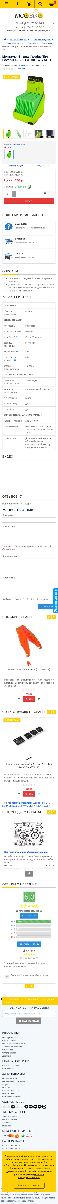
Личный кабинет (9, 1116)
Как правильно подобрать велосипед (26, 852)
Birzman (33, 43)
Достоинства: (10, 556)
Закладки (6, 1123)
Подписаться (28, 1021)
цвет (8, 147)
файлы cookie (29, 1159)
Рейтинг (7, 599)
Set (47, 803)
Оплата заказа (9, 1053)
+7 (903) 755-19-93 (32, 23)
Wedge (36, 803)
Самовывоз (7, 1050)
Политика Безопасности (13, 1043)
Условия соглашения (12, 1047)
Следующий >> (42, 166)
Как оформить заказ (11, 1090)
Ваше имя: (8, 515)
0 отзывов (20, 69)
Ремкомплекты (14, 43)
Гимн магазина (9, 1093)
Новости (6, 1087)
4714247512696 (42, 806)
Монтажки (13, 803)
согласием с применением (37, 1168)
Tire (43, 803)
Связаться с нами (10, 1065)
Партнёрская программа (13, 1081)
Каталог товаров (19, 39)
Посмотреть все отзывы (29, 944)
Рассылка (6, 1126)
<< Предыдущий (16, 166)
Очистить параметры (14, 144)
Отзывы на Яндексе (11, 1097)
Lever (5, 806)
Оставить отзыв (47, 606)
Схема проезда (9, 1040)
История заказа (9, 1119)
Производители (9, 1078)
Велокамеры (25, 803)
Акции (5, 1084)
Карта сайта (7, 1068)
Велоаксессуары (43, 39)
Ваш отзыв (9, 526)
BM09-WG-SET (25, 806)
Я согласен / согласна (29, 1185)
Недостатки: (9, 577)
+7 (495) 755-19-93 (32, 27)
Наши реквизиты (10, 1037)
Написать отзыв (29, 916)
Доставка (6, 1056)
